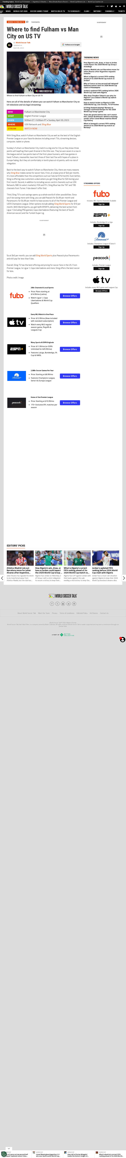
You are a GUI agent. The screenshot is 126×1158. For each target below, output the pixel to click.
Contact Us (104, 622)
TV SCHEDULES (74, 11)
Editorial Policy (82, 622)
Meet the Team (44, 622)
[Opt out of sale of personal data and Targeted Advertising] (4, 1154)
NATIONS (98, 11)
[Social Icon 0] (52, 613)
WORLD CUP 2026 (20, 11)
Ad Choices (94, 622)
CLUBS (87, 11)
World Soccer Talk (23, 42)
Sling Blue (46, 124)
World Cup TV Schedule (22, 2)
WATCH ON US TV (58, 11)
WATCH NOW (31, 128)
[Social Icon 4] (74, 613)
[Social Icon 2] (63, 613)
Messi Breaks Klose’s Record (58, 2)
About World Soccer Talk (27, 622)
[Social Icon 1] (57, 613)
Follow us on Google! (72, 44)
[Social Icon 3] (69, 613)
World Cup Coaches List (95, 2)
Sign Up (101, 204)
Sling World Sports (62, 203)
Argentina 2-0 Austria (39, 2)
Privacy (54, 622)
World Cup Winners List (77, 2)
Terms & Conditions (67, 622)
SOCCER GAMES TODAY (39, 11)
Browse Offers (70, 295)
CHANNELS (110, 11)
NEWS (8, 11)
